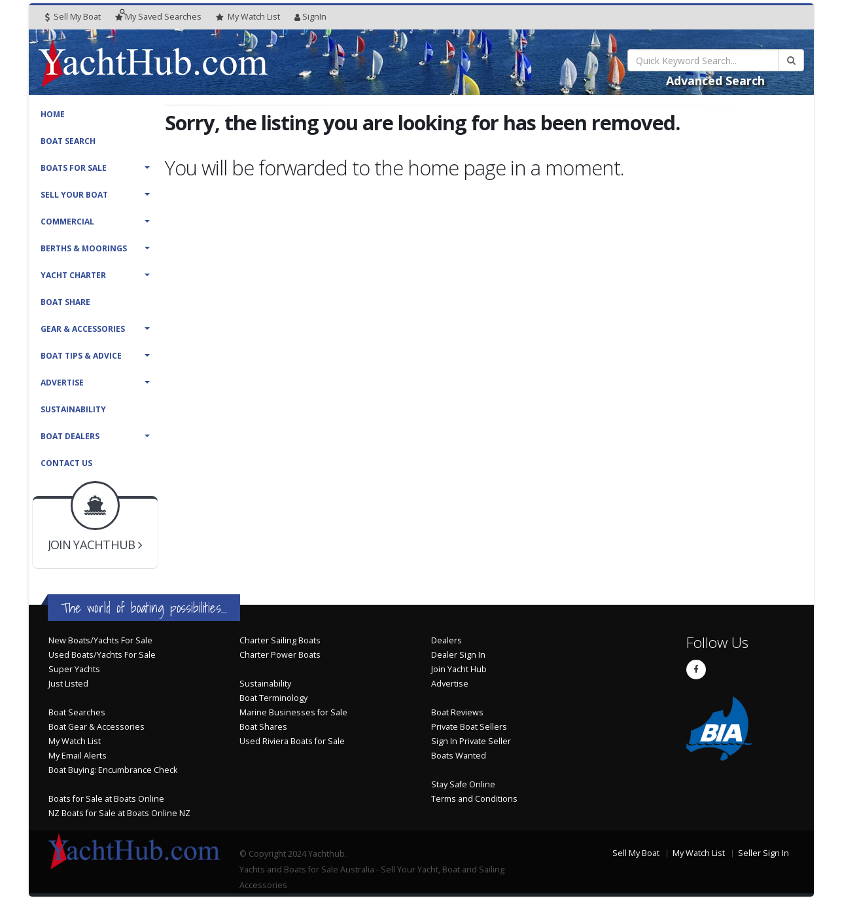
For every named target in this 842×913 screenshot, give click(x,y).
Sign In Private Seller (471, 741)
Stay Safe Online (463, 784)
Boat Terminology (273, 698)
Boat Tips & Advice (81, 355)
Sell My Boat (73, 16)
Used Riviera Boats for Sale (292, 741)
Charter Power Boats (280, 654)
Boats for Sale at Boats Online (106, 798)
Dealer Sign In (458, 654)
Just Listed (68, 683)
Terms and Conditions (474, 798)
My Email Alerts (77, 755)
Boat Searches (76, 712)
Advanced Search (715, 80)
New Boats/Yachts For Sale (100, 640)
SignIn (310, 16)
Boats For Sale (74, 167)
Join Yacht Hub (459, 669)
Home (53, 114)
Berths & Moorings (84, 248)
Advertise (62, 382)
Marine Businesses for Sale (293, 712)
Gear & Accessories (83, 328)
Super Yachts (74, 669)
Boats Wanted (458, 755)
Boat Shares (263, 726)
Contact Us (66, 463)
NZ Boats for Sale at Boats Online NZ (119, 813)
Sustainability (73, 409)
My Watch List (74, 741)
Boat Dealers (70, 436)
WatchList (248, 17)
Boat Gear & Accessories (96, 726)
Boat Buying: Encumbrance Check (112, 770)
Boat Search (68, 141)
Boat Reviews (457, 712)
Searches (158, 16)
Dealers (446, 640)
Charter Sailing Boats (280, 640)
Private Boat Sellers (469, 726)
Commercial (67, 221)
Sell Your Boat (74, 194)
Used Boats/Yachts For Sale (102, 654)
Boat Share (65, 302)
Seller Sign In (763, 853)
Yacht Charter (73, 275)
